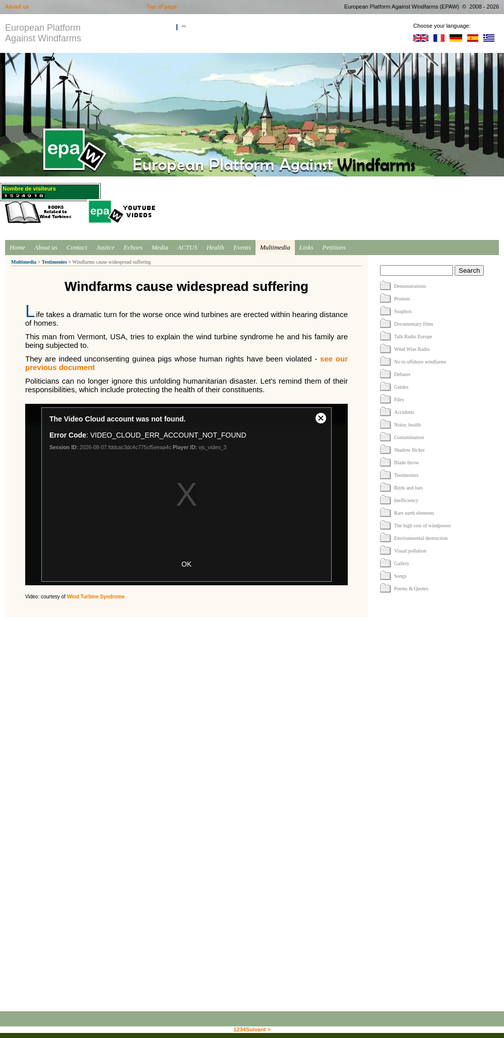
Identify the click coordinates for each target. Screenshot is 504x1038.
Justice (105, 247)
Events (242, 247)
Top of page (161, 7)
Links (306, 247)
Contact (77, 247)
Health (215, 247)
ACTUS (187, 247)
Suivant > (258, 1029)
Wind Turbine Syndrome (96, 596)
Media (160, 247)
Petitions (334, 247)
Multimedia (275, 247)
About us (45, 247)
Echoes (133, 247)
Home (17, 247)
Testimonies (54, 262)
